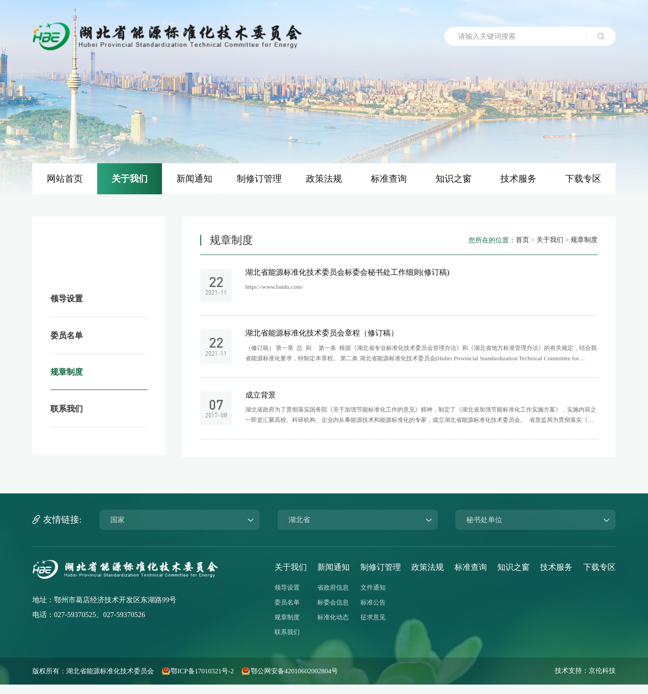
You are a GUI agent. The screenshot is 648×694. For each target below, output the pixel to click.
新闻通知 (333, 576)
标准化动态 (333, 626)
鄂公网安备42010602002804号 (312, 680)
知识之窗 (513, 576)
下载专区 (599, 576)
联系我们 (287, 641)
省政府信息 (333, 597)
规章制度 (583, 244)
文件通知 (373, 597)
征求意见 (373, 626)
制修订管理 (380, 576)
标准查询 (470, 576)
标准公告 (373, 612)
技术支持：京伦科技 (583, 680)
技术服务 (556, 576)
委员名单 (287, 612)
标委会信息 (333, 612)
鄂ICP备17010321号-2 (214, 680)
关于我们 (546, 244)
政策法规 (427, 576)
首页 (517, 244)
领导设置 (287, 597)
